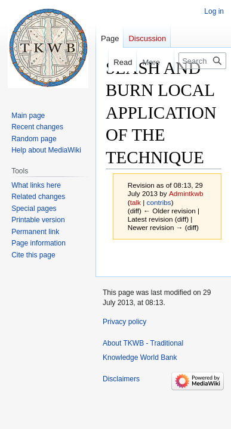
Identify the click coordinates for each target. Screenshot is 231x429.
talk (135, 202)
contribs (159, 202)
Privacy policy (124, 322)
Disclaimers (121, 379)
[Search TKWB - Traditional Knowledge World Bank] (202, 60)
